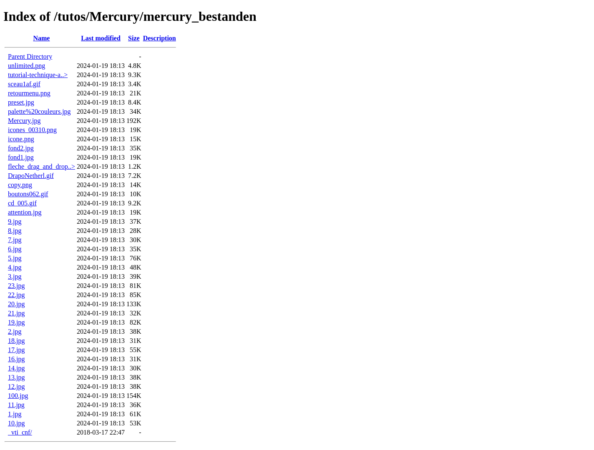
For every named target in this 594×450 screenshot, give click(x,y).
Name (41, 38)
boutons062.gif (28, 194)
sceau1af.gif (24, 84)
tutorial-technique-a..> (38, 74)
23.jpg (16, 285)
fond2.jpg (21, 148)
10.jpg (16, 423)
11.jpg (16, 404)
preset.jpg (21, 102)
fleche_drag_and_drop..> (41, 166)
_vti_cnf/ (20, 432)
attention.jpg (24, 212)
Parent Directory (30, 56)
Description (159, 38)
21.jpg (16, 313)
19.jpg (16, 322)
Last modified (101, 38)
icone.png (21, 138)
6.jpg (14, 248)
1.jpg (14, 414)
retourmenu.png (29, 93)
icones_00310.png (32, 129)
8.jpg (14, 230)
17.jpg (16, 349)
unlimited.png (26, 65)
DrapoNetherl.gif (31, 175)
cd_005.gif (22, 203)
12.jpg (16, 386)
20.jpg (16, 304)
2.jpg (14, 331)
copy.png (20, 184)
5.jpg (14, 258)
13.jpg (16, 377)
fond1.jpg (21, 157)
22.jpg (16, 294)
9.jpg (14, 221)
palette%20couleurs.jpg (39, 111)
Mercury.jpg (24, 120)
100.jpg (18, 395)
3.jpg (14, 276)
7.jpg (14, 239)
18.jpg (16, 340)
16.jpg (16, 358)
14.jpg (16, 368)
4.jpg (14, 267)
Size (134, 38)
